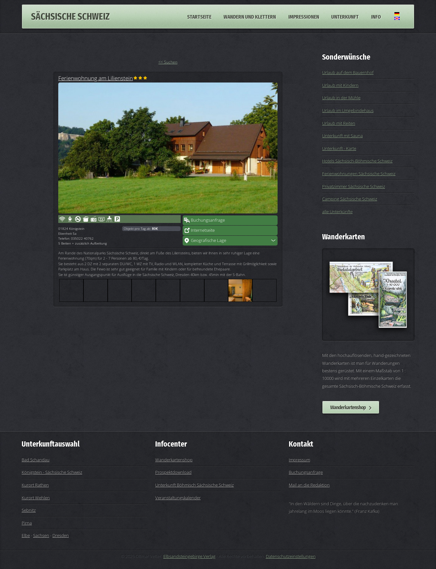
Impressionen (303, 16)
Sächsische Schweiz (70, 16)
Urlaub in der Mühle (341, 98)
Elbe (26, 535)
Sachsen (41, 535)
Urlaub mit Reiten (338, 123)
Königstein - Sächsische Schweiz (52, 472)
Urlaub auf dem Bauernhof (347, 72)
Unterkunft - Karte (339, 148)
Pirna (27, 523)
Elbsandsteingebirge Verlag (189, 556)
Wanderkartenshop (348, 407)
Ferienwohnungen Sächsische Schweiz (358, 173)
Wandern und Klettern (250, 16)
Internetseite (203, 230)
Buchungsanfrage (208, 220)
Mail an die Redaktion (309, 485)
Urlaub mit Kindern (340, 85)
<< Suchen (167, 62)
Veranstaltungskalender (178, 498)
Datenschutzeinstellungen (291, 556)
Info (376, 16)
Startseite (199, 16)
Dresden (60, 535)
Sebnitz (29, 510)
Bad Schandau (35, 460)
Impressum (299, 460)
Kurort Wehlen (36, 498)
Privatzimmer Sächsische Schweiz (353, 186)
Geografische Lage (208, 240)
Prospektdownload (173, 472)
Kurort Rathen (35, 485)
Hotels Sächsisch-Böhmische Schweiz (357, 161)
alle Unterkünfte (337, 211)
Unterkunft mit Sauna (342, 135)
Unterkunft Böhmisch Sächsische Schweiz (194, 485)
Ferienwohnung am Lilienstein (95, 78)
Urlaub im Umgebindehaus (347, 110)
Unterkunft (345, 16)
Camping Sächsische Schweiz (349, 199)
